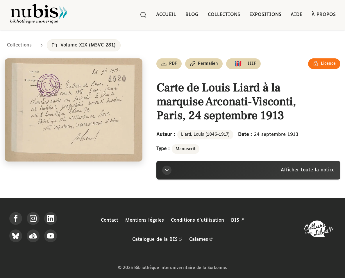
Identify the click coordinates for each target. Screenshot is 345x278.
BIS (237, 220)
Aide (296, 14)
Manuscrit (186, 149)
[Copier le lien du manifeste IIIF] (243, 63)
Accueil (166, 14)
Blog (192, 14)
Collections (224, 14)
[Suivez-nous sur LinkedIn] (50, 218)
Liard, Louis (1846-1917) (205, 134)
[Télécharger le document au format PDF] (169, 63)
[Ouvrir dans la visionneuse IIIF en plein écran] (73, 110)
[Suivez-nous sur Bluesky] (15, 235)
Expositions (265, 14)
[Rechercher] (143, 14)
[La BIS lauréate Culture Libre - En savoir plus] (319, 230)
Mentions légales (144, 220)
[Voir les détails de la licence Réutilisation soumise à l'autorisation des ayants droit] (324, 63)
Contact (109, 220)
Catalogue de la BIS (157, 239)
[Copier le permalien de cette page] (204, 63)
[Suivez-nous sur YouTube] (50, 235)
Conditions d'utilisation (197, 220)
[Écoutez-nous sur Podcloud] (33, 235)
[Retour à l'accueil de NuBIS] (38, 14)
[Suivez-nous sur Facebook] (15, 218)
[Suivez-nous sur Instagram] (33, 218)
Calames (201, 239)
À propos (324, 14)
